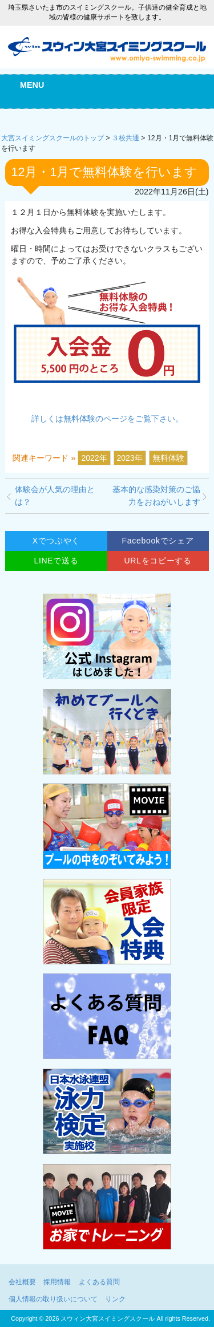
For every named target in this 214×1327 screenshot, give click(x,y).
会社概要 (22, 1282)
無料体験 (168, 457)
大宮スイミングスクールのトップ (52, 138)
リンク (115, 1299)
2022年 (94, 457)
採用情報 (57, 1282)
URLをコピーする (157, 560)
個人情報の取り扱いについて (53, 1299)
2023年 (130, 457)
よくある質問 (99, 1282)
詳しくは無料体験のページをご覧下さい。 (107, 418)
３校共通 (125, 138)
